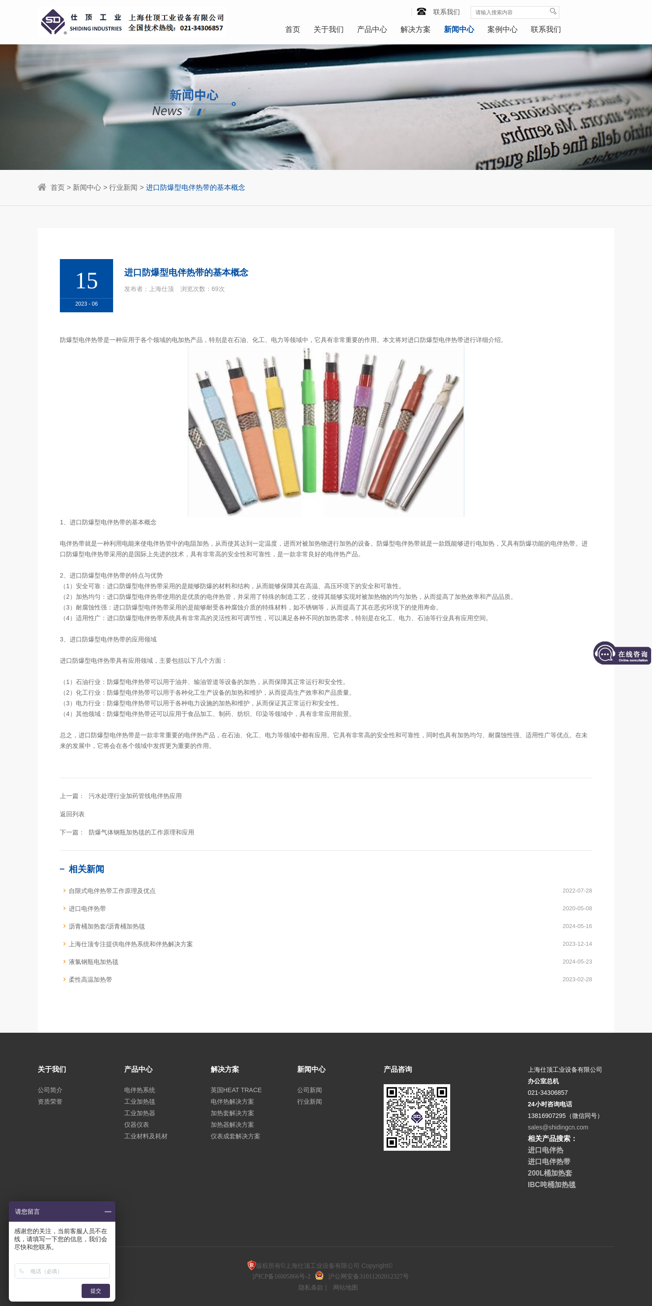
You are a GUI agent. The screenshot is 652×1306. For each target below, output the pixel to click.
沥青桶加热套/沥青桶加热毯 (107, 926)
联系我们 (439, 12)
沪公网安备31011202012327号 (368, 1276)
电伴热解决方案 (232, 1101)
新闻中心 (459, 29)
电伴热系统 (139, 1090)
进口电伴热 (545, 1150)
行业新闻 (123, 187)
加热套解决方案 (232, 1113)
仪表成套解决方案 (235, 1136)
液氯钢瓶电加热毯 (93, 961)
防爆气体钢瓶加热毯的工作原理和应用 (141, 832)
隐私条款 (312, 1287)
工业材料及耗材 (146, 1136)
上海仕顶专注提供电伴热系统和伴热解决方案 (131, 944)
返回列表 (72, 814)
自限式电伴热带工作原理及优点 (112, 890)
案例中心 (502, 29)
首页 (292, 29)
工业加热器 (139, 1113)
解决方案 (416, 29)
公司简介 (50, 1090)
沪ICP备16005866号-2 (282, 1276)
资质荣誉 (50, 1101)
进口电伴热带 (87, 908)
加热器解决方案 (232, 1124)
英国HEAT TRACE (236, 1090)
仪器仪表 (136, 1124)
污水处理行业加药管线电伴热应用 (135, 795)
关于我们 (329, 29)
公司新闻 (309, 1090)
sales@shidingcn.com (558, 1127)
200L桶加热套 (550, 1173)
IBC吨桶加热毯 (552, 1184)
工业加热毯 (139, 1101)
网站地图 (345, 1287)
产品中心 (372, 29)
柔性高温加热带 (90, 979)
